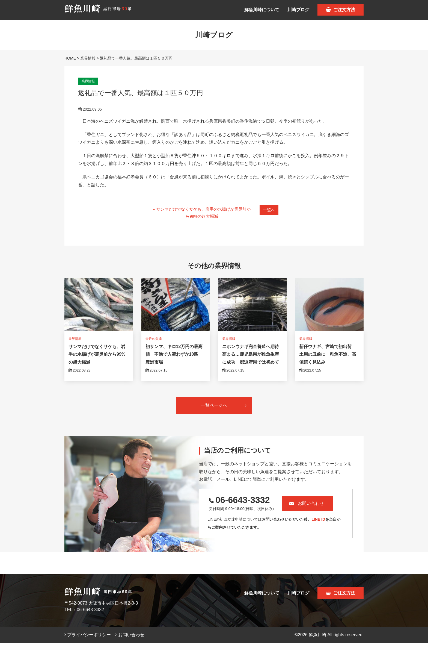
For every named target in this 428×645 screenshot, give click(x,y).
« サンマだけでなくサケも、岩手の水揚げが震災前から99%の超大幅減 (201, 213)
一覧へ (269, 210)
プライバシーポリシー (87, 636)
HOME (70, 58)
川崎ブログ (298, 9)
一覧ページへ (223, 407)
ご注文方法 (340, 9)
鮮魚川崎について (261, 9)
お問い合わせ (317, 505)
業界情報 (88, 58)
